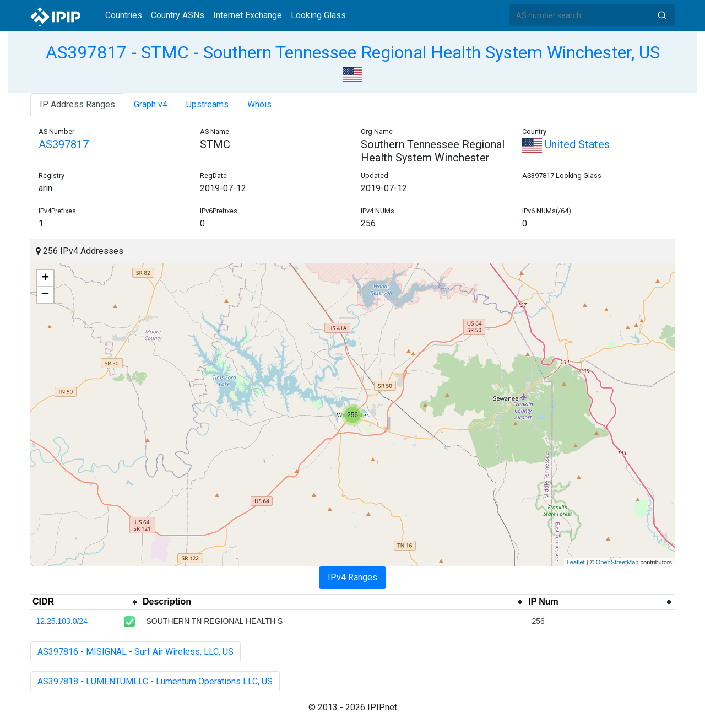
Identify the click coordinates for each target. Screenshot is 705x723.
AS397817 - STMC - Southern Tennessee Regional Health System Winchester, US (353, 52)
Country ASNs (177, 15)
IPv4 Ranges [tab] (352, 577)
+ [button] (45, 278)
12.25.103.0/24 (62, 621)
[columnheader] (85, 602)
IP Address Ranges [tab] (77, 104)
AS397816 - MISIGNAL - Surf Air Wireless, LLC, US (135, 651)
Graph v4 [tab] (150, 104)
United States (566, 144)
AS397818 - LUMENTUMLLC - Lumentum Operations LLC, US (155, 681)
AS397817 (64, 144)
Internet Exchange (247, 15)
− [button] (45, 295)
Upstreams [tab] (207, 104)
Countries (123, 15)
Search (662, 15)
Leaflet (576, 562)
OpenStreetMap (617, 562)
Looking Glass (318, 15)
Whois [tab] (259, 104)
